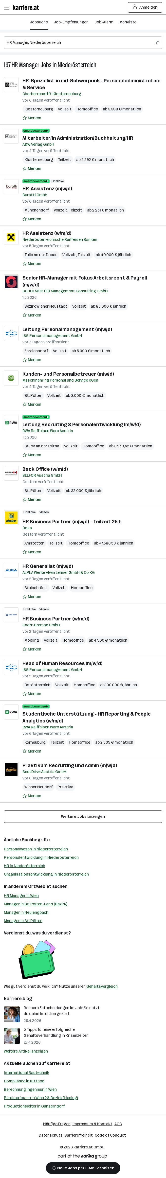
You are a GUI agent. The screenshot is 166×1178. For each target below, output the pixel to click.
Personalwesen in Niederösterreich (36, 849)
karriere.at (59, 1063)
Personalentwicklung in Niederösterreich (41, 857)
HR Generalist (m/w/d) (47, 566)
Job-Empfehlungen (71, 22)
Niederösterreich (77, 65)
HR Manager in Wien (21, 895)
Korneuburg (35, 742)
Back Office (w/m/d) (45, 469)
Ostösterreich (37, 685)
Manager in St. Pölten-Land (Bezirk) (35, 904)
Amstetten (34, 543)
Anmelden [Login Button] (145, 7)
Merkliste (127, 22)
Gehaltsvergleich (102, 986)
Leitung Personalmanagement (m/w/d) (67, 329)
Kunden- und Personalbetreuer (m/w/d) (68, 374)
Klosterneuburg (38, 109)
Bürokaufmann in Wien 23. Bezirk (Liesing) (41, 1097)
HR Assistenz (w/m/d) (46, 233)
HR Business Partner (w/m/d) (55, 619)
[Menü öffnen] (6, 7)
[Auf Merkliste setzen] (31, 118)
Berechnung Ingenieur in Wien (30, 1089)
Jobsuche (39, 22)
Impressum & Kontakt (92, 1124)
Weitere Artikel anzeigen (26, 1051)
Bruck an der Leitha (41, 446)
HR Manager (25, 65)
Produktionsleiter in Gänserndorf (34, 1106)
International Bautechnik (26, 1072)
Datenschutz (50, 1135)
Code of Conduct (110, 1135)
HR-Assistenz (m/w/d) (47, 189)
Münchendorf (36, 210)
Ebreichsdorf (36, 351)
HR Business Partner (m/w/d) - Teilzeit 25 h (72, 522)
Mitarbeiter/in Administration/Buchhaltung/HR (77, 138)
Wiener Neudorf (38, 787)
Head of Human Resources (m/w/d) (62, 663)
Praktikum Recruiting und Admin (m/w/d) (69, 765)
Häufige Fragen (57, 1124)
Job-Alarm (103, 22)
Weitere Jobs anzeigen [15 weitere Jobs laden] (83, 816)
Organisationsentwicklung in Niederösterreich (46, 874)
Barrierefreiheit (78, 1135)
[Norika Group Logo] (82, 1157)
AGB (118, 1124)
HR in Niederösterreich (24, 865)
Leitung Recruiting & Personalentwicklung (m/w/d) (81, 424)
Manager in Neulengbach (26, 912)
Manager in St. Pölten (23, 920)
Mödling (31, 640)
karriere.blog (18, 998)
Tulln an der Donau (40, 254)
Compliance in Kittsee (24, 1081)
